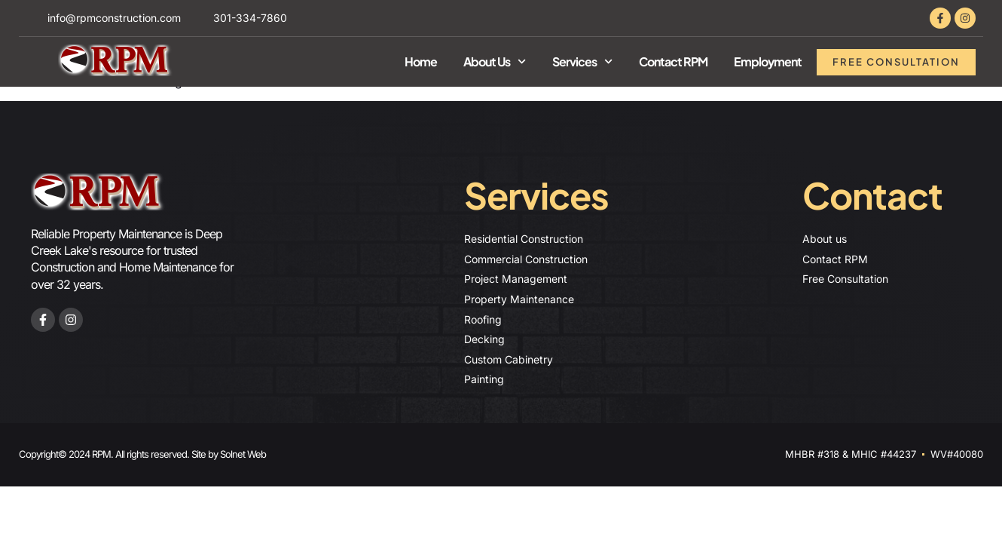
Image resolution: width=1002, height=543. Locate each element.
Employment (768, 61)
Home (421, 61)
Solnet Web (243, 454)
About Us (494, 61)
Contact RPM (673, 61)
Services (582, 61)
